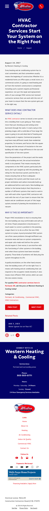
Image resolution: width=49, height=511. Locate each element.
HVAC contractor (13, 119)
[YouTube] (17, 458)
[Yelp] (22, 458)
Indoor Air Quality (24, 439)
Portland (8, 297)
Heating (24, 430)
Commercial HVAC (32, 297)
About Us (24, 426)
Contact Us (24, 448)
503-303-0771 (24, 375)
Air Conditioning (19, 297)
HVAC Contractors (11, 300)
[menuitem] (14, 508)
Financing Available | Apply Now (24, 483)
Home (24, 421)
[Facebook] (32, 458)
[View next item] (17, 335)
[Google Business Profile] (27, 458)
